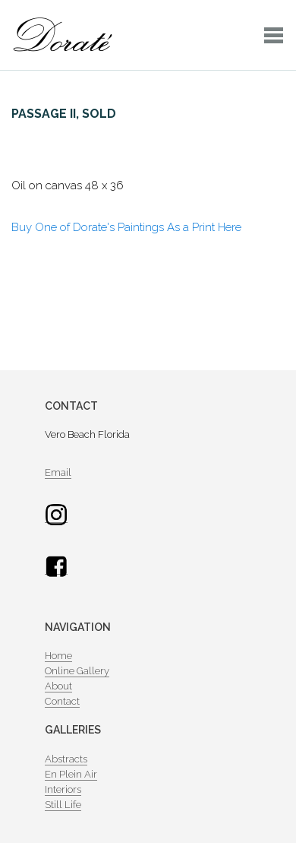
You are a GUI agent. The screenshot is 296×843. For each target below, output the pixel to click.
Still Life (63, 804)
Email (58, 472)
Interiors (63, 789)
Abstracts (66, 759)
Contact (62, 701)
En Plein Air (71, 774)
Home (58, 655)
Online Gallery (77, 671)
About (58, 686)
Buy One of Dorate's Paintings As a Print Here (126, 227)
